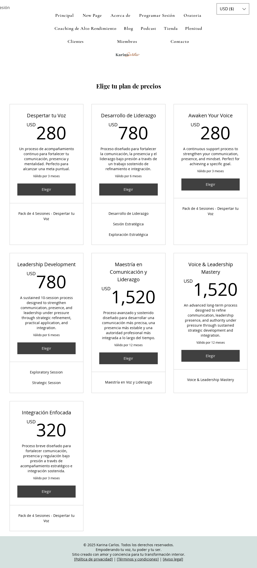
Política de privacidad (93, 559)
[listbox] (233, 9)
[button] (233, 9)
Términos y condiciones (138, 559)
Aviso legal (173, 559)
